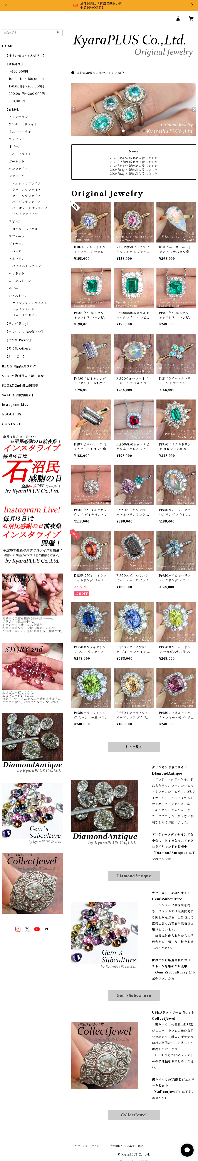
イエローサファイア (26, 184)
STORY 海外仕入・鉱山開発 (23, 376)
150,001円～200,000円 (26, 86)
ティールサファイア (26, 196)
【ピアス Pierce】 (19, 340)
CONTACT (11, 424)
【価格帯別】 (15, 64)
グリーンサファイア (26, 190)
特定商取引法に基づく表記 (126, 1145)
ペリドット (17, 273)
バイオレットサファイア (30, 208)
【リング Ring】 (17, 324)
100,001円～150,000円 (26, 79)
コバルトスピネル (25, 229)
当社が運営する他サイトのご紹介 (97, 73)
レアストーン (18, 296)
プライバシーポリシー (89, 1145)
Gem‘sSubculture (134, 995)
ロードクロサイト (25, 315)
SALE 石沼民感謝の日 (18, 395)
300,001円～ (18, 101)
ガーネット (17, 161)
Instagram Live (15, 405)
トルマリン (17, 259)
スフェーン (17, 236)
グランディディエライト (29, 303)
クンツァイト (18, 169)
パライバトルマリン (26, 266)
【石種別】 (13, 109)
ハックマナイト (23, 309)
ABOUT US (11, 414)
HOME (8, 46)
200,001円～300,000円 (27, 94)
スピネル (15, 222)
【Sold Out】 (15, 357)
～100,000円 (18, 71)
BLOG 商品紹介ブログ (19, 366)
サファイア (17, 176)
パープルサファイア (26, 202)
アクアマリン (18, 117)
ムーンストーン (20, 281)
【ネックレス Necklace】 (25, 332)
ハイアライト (22, 154)
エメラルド (17, 139)
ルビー (13, 288)
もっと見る (134, 747)
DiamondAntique (133, 876)
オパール (15, 147)
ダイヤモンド (18, 244)
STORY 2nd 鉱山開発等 (20, 386)
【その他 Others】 (19, 348)
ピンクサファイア (25, 214)
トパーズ (15, 251)
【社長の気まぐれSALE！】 (25, 56)
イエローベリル (20, 132)
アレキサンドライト (23, 124)
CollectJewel (134, 1115)
